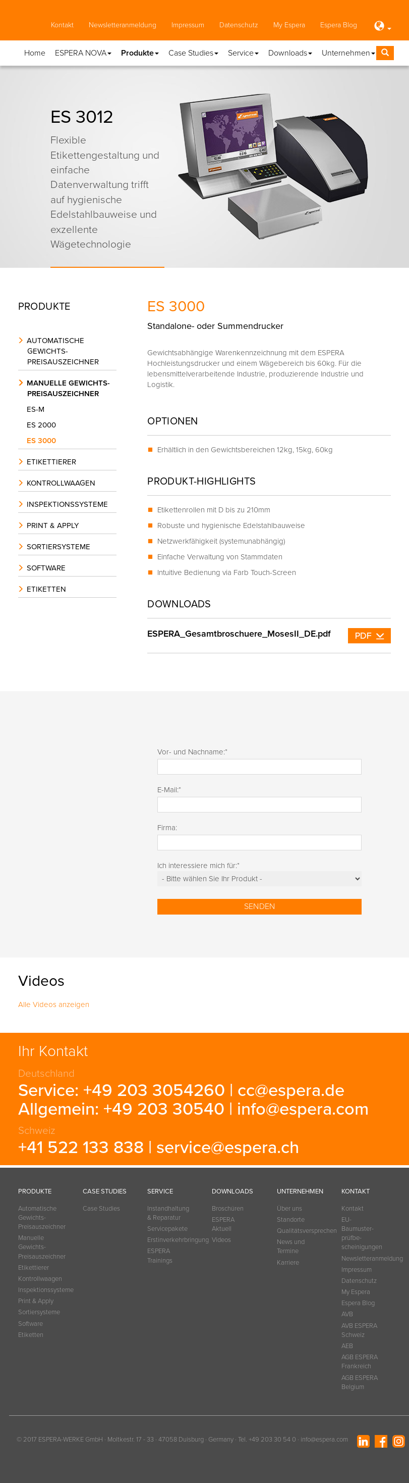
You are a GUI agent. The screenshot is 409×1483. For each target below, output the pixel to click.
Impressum (187, 25)
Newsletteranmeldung (122, 25)
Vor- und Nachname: (192, 751)
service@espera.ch (227, 1147)
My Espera (289, 25)
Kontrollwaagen (61, 483)
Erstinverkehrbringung (167, 1240)
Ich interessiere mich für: (198, 865)
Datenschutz (238, 25)
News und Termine (291, 1246)
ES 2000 (43, 424)
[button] (382, 27)
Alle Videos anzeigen (53, 1004)
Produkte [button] (140, 53)
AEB (347, 1346)
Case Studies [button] (193, 53)
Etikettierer (51, 461)
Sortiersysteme (58, 546)
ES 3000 (43, 440)
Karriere (288, 1263)
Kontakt (62, 25)
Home (34, 53)
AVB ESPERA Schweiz (359, 1330)
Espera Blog (338, 25)
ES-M (37, 409)
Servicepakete (167, 1229)
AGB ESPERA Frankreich (359, 1361)
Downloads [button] (290, 53)
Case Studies (101, 1209)
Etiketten (46, 589)
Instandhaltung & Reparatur (167, 1213)
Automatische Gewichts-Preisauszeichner (63, 351)
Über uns (289, 1209)
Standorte (291, 1220)
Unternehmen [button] (348, 53)
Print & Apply (53, 525)
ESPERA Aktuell (223, 1224)
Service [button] (243, 53)
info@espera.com (303, 1109)
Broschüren (228, 1209)
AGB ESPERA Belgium (359, 1382)
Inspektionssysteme (67, 504)
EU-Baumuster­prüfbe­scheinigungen (361, 1234)
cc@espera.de (291, 1090)
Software (46, 567)
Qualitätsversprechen (296, 1231)
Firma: (167, 827)
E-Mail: (169, 789)
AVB (347, 1314)
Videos (221, 1240)
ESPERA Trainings (159, 1255)
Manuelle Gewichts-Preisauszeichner (68, 388)
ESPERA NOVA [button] (83, 53)
